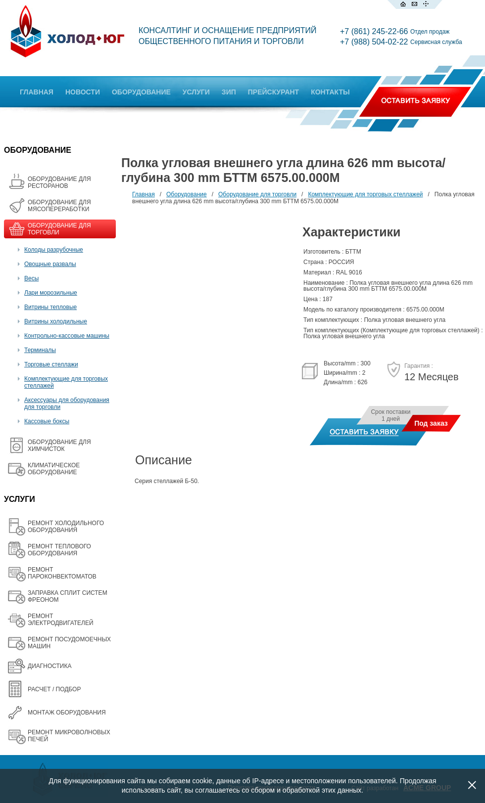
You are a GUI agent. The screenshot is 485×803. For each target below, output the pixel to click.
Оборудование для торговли (257, 194)
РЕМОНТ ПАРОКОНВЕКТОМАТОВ (62, 573)
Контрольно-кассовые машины (66, 335)
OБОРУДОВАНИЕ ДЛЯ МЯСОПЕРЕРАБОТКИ (59, 206)
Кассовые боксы (46, 421)
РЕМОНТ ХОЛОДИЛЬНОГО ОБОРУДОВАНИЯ (66, 527)
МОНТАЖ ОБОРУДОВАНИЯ (67, 712)
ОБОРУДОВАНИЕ (141, 92)
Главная (143, 194)
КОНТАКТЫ (330, 92)
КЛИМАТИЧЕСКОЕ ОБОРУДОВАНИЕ (54, 469)
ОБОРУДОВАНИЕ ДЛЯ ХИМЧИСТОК (59, 445)
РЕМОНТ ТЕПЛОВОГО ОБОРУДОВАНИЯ (59, 550)
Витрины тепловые (50, 307)
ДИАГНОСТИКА (49, 666)
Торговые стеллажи (51, 364)
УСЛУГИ (196, 92)
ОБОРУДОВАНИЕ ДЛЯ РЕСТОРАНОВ (59, 182)
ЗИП (229, 92)
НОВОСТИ (82, 92)
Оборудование (186, 194)
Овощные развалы (50, 264)
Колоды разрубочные (53, 249)
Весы (31, 278)
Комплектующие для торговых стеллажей (365, 194)
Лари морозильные (50, 292)
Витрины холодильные (55, 321)
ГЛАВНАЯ (36, 92)
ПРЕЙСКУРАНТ (273, 92)
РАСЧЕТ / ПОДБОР (54, 689)
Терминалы (40, 350)
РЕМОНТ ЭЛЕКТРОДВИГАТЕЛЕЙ (61, 619)
